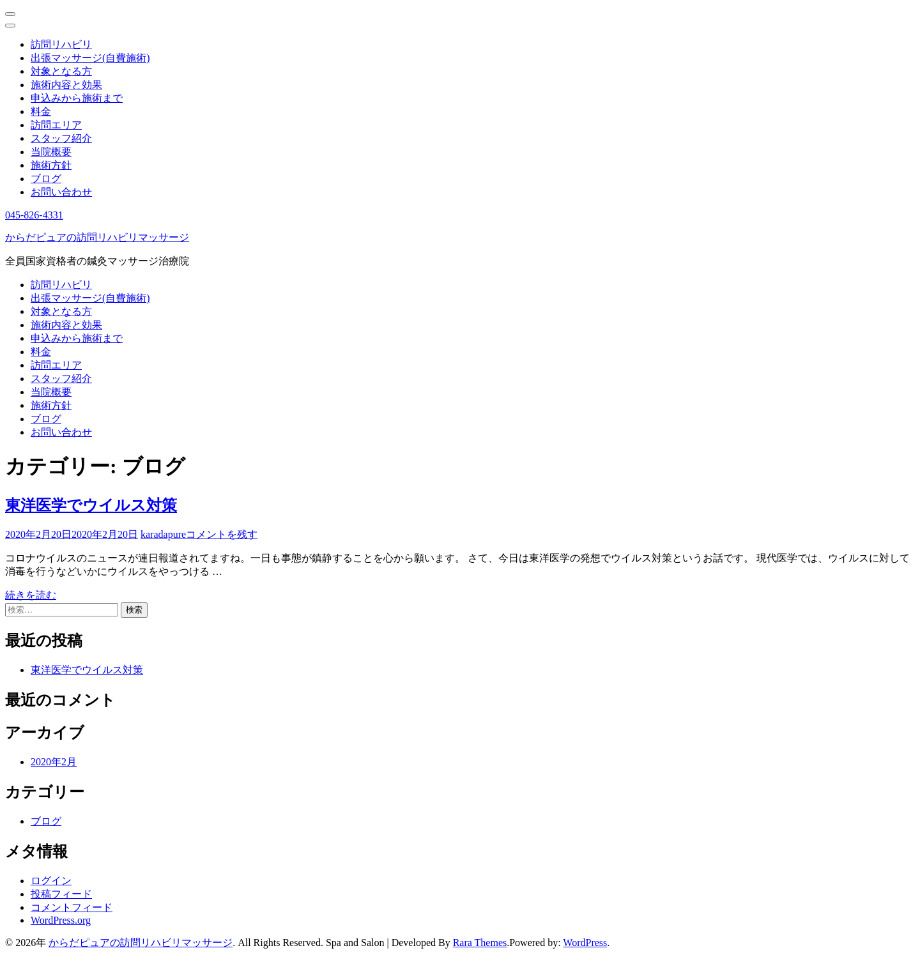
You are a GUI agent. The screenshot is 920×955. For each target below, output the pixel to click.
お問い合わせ (61, 192)
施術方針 (51, 165)
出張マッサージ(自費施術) (90, 57)
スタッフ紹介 (61, 138)
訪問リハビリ (61, 44)
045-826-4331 (34, 215)
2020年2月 (54, 761)
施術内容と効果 (66, 84)
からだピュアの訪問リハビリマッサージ (97, 237)
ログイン (51, 880)
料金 (41, 111)
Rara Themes (480, 942)
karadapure (163, 534)
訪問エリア (56, 124)
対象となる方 (61, 71)
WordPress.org (61, 920)
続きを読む (30, 595)
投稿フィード (61, 894)
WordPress (585, 942)
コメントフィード (71, 907)
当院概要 (51, 151)
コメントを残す (221, 534)
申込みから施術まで (77, 98)
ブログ (46, 178)
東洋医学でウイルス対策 (91, 505)
